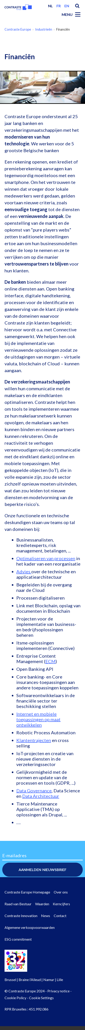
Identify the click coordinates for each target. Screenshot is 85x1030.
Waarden (42, 904)
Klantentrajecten (33, 740)
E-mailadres (14, 855)
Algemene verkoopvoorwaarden (30, 927)
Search (77, 6)
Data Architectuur (40, 796)
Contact (60, 915)
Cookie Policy (15, 998)
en (66, 6)
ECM (50, 661)
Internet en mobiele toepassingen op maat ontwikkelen (38, 719)
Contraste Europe (18, 29)
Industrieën (43, 29)
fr (58, 6)
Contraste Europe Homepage (27, 892)
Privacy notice (58, 991)
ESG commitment (18, 939)
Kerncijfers (61, 904)
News (45, 915)
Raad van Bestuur (18, 904)
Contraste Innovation (21, 915)
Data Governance (34, 790)
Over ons (61, 892)
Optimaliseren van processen (45, 558)
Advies (23, 571)
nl (50, 6)
